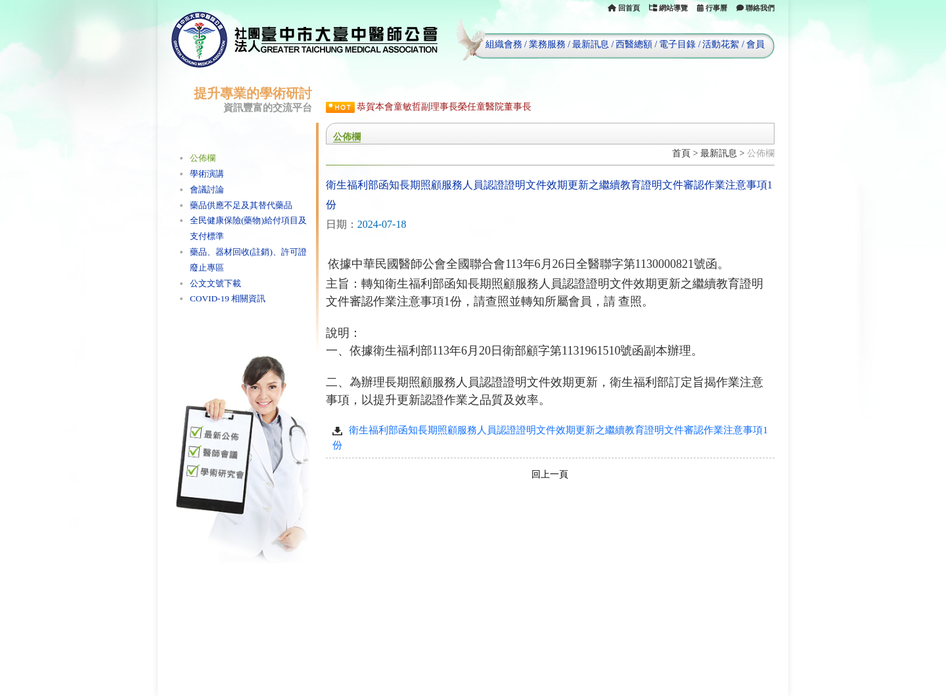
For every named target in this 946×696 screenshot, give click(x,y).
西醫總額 (634, 44)
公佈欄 (202, 158)
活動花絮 (720, 44)
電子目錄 (677, 44)
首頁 (681, 153)
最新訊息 (590, 44)
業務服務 (547, 44)
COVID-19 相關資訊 (227, 298)
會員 (755, 44)
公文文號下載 (215, 283)
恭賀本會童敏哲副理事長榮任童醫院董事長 (444, 107)
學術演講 (207, 174)
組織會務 (503, 44)
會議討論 (207, 189)
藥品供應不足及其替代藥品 (241, 205)
